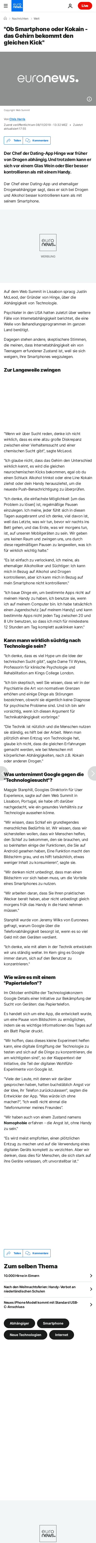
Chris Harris (17, 119)
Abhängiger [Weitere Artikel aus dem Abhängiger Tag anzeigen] (19, 1323)
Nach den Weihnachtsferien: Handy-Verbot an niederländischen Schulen (39, 1289)
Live (85, 6)
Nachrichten (20, 18)
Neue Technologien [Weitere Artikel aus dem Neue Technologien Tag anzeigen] (25, 1335)
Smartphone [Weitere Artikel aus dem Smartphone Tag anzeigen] (53, 1323)
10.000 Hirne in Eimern (21, 1276)
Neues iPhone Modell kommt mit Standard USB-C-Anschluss (41, 1304)
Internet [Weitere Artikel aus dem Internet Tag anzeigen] (61, 1335)
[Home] (5, 18)
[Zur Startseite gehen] (17, 5)
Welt (36, 18)
